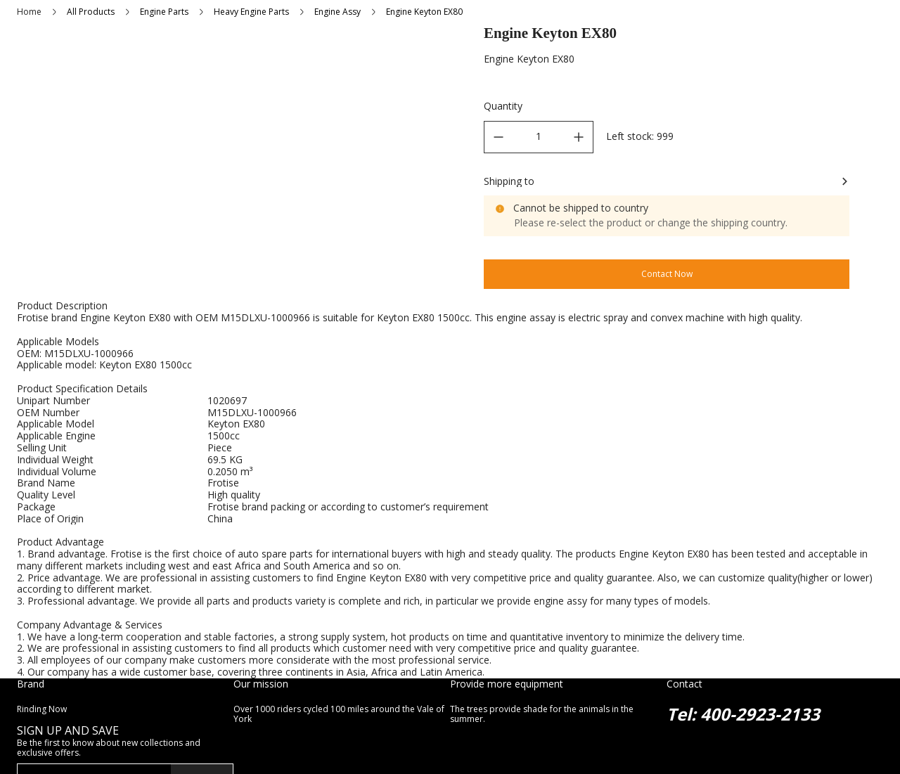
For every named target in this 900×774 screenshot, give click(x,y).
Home (29, 12)
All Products (91, 12)
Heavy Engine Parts (251, 12)
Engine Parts (164, 12)
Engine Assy (337, 12)
